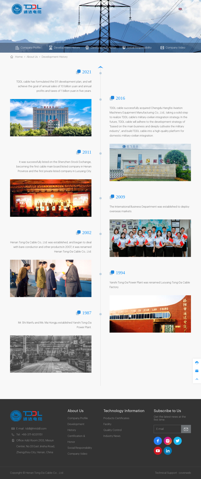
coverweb (185, 473)
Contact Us (155, 9)
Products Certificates (116, 418)
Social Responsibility (137, 48)
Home (61, 9)
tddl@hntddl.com (35, 428)
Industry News (111, 436)
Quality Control (112, 430)
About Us (77, 9)
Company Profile (28, 48)
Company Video (172, 48)
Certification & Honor (100, 48)
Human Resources (132, 9)
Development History (64, 48)
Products (96, 9)
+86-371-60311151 (32, 434)
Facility (107, 424)
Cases (112, 9)
